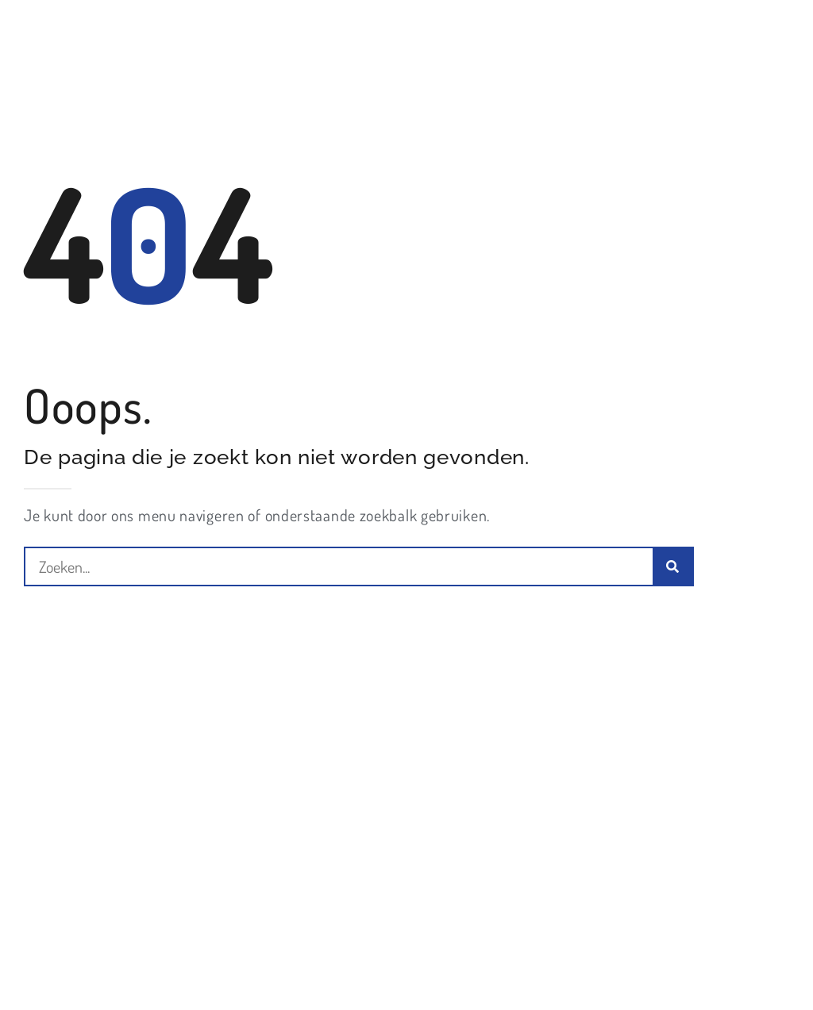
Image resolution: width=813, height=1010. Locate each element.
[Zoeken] (672, 566)
